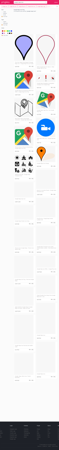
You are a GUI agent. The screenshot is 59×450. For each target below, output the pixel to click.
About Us (39, 446)
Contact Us (44, 446)
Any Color (5, 35)
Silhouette (5, 23)
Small (4, 14)
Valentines (26, 435)
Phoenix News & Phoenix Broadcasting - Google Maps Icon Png (24, 147)
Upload (56, 2)
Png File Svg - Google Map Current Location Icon (45, 219)
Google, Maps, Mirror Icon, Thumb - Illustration (23, 377)
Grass (49, 433)
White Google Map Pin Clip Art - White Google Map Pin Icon (45, 67)
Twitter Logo (12, 431)
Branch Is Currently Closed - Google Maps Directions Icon (46, 191)
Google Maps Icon (41, 335)
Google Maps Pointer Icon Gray (22, 221)
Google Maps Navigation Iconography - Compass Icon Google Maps (46, 84)
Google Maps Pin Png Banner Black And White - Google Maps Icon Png (24, 91)
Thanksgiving (27, 433)
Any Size (5, 16)
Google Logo (13, 439)
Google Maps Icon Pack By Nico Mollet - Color (24, 346)
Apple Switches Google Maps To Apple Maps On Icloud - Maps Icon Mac (24, 307)
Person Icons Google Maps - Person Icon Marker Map (24, 248)
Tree (49, 437)
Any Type (5, 24)
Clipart (4, 21)
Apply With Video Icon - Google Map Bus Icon (46, 139)
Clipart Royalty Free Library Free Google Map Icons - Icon (46, 296)
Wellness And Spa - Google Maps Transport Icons (22, 175)
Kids (38, 439)
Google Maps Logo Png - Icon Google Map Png (45, 111)
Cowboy (38, 437)
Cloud (49, 429)
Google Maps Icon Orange (43, 163)
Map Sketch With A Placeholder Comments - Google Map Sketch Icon (23, 119)
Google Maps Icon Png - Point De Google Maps (24, 280)
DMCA (49, 446)
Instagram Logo (13, 429)
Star (48, 435)
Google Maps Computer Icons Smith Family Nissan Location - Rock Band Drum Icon (46, 248)
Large (4, 11)
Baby (38, 433)
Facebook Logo (13, 435)
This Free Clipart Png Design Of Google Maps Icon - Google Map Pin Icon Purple (24, 63)
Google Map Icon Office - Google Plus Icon (46, 269)
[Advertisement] (35, 23)
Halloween (26, 431)
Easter (25, 437)
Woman (38, 435)
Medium (5, 13)
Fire (48, 431)
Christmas (26, 429)
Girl (37, 431)
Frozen (38, 429)
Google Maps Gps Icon (20, 198)
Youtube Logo (13, 433)
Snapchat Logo (13, 437)
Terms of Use (55, 446)
